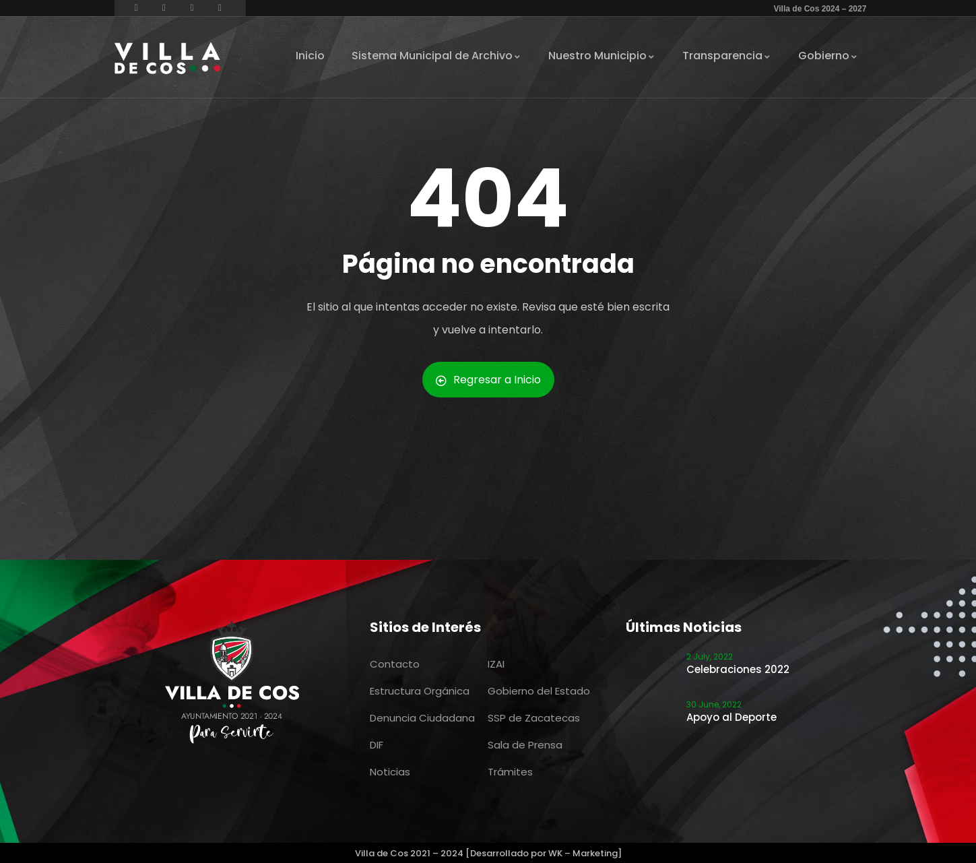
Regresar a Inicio (488, 379)
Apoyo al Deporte (731, 717)
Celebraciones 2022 (737, 669)
